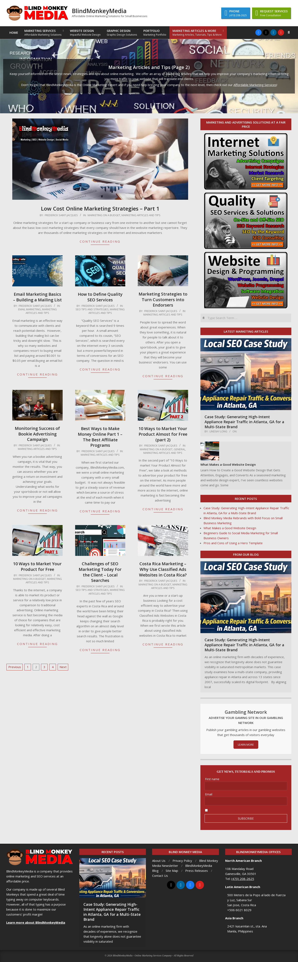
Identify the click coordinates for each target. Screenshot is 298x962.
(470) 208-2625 (242, 879)
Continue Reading (100, 241)
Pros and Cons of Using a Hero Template (233, 543)
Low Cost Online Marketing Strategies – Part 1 (100, 208)
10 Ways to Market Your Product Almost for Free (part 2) (163, 434)
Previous (14, 667)
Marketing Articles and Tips (141, 215)
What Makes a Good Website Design (228, 464)
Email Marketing (29, 309)
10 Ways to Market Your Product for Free (37, 566)
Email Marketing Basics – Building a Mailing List (37, 297)
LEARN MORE (246, 744)
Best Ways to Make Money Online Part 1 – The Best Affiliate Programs (100, 437)
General (179, 449)
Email (208, 794)
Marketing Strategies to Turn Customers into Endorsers (163, 299)
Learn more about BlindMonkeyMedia (35, 922)
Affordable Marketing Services (255, 85)
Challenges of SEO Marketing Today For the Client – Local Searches (100, 572)
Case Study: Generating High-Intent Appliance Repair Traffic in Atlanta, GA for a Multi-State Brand (244, 421)
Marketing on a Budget (104, 215)
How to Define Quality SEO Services (100, 297)
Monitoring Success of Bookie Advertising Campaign (37, 433)
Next (63, 667)
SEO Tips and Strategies (92, 309)
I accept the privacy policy (227, 810)
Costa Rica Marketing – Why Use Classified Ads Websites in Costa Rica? (163, 569)
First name (212, 779)
